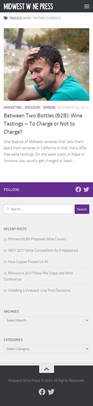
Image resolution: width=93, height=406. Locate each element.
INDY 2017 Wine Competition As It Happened (43, 250)
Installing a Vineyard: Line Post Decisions (39, 290)
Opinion (49, 107)
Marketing (13, 107)
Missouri (32, 107)
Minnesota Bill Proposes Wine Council (37, 239)
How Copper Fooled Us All (28, 262)
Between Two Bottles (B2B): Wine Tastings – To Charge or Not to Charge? (43, 123)
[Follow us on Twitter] (86, 189)
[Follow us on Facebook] (78, 189)
